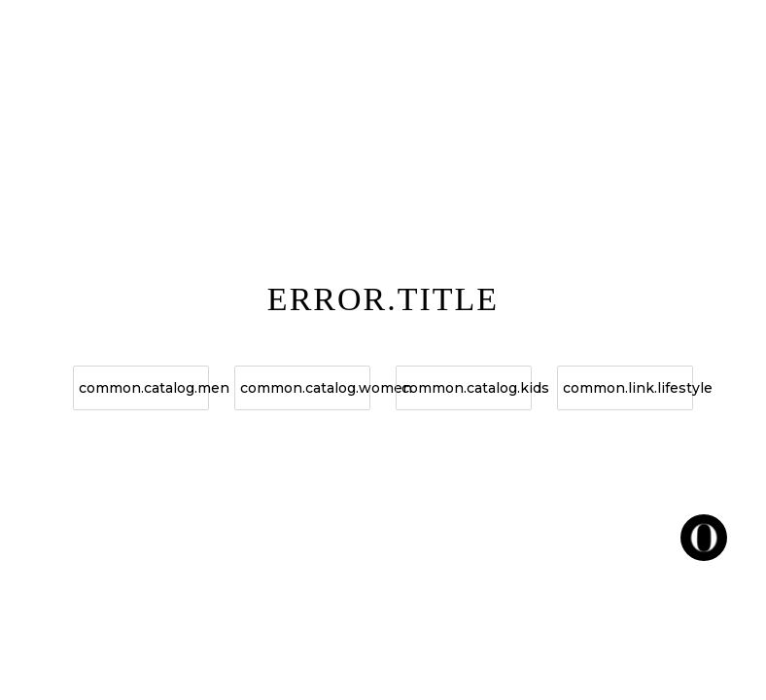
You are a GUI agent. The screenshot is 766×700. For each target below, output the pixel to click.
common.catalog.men (144, 388)
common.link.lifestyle (628, 388)
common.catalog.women (305, 388)
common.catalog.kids (466, 388)
